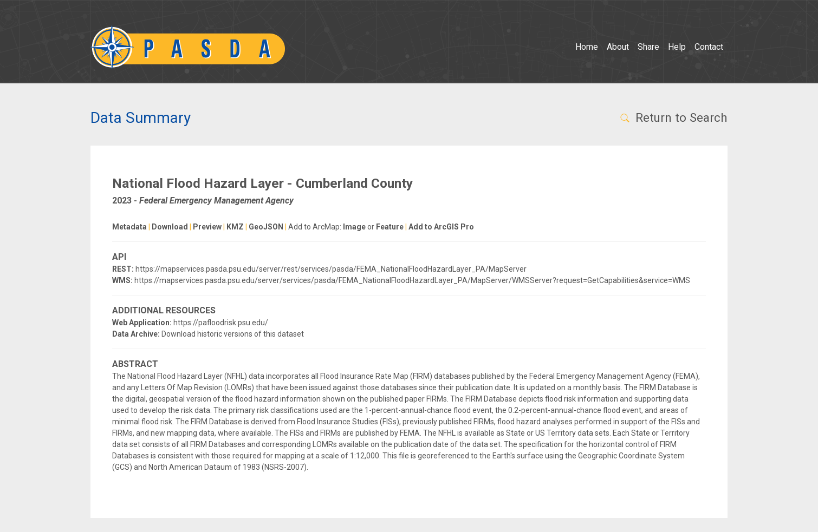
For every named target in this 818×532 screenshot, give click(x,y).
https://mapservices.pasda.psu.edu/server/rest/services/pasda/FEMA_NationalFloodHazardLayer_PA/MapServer (331, 269)
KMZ (235, 226)
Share (648, 47)
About (618, 47)
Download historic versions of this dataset (232, 334)
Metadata (129, 226)
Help (677, 47)
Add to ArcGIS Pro (441, 226)
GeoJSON (266, 226)
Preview (207, 226)
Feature (390, 226)
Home (586, 47)
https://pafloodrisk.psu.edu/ (220, 322)
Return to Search (673, 117)
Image (354, 226)
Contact (708, 47)
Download (170, 226)
